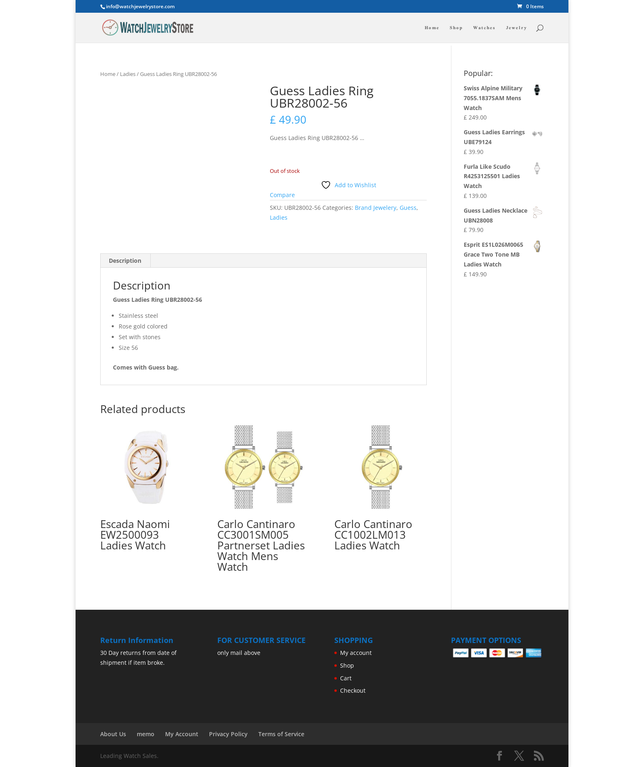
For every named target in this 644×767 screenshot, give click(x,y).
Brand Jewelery (375, 207)
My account (356, 653)
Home (432, 28)
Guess (408, 207)
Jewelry (516, 28)
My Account (181, 734)
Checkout (353, 690)
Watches (484, 28)
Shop (456, 28)
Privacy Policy (228, 734)
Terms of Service (281, 734)
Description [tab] (125, 260)
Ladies (128, 74)
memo (145, 734)
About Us (113, 734)
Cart (346, 678)
